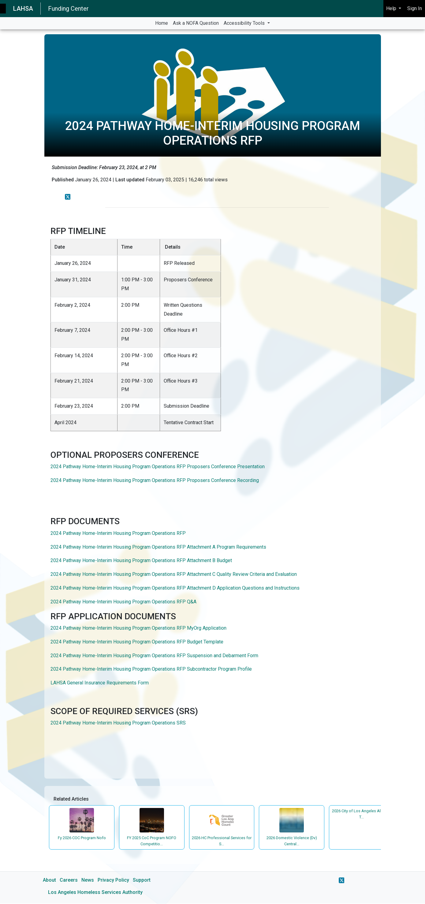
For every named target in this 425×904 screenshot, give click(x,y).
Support (142, 881)
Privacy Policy (113, 881)
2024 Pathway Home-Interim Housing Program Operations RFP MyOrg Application (138, 628)
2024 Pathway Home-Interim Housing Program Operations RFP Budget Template (137, 642)
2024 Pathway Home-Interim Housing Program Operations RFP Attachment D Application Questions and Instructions (175, 588)
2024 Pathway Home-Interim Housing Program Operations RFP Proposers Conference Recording (154, 480)
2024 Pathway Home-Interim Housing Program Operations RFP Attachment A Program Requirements (158, 547)
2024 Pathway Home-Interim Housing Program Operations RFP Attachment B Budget (141, 560)
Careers (69, 881)
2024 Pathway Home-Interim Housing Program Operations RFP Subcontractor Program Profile (151, 669)
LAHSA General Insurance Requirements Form (99, 683)
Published (63, 180)
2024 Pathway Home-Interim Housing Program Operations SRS (118, 723)
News (87, 881)
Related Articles (71, 799)
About (49, 881)
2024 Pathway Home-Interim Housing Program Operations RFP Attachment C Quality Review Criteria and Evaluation (173, 574)
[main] (212, 466)
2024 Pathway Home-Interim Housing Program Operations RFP (118, 533)
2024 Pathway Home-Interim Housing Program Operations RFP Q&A (123, 602)
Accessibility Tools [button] (245, 23)
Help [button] (391, 8)
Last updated (129, 180)
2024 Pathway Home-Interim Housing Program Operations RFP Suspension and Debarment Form (154, 655)
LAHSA (23, 8)
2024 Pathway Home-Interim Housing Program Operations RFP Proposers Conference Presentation (157, 466)
